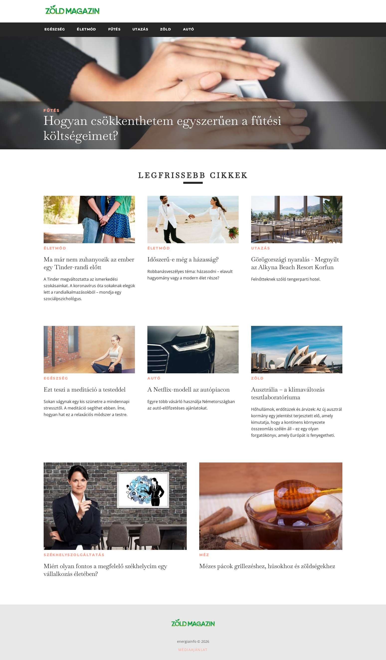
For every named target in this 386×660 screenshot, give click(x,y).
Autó (154, 378)
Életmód (55, 248)
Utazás (260, 248)
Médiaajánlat (193, 649)
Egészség (56, 378)
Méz (204, 555)
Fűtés (51, 110)
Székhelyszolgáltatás (74, 555)
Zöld (257, 378)
